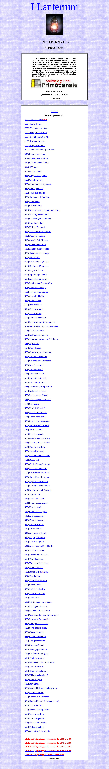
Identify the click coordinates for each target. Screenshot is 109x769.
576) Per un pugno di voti (36, 395)
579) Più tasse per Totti (35, 382)
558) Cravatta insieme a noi (37, 472)
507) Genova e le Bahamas (37, 696)
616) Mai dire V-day (34, 223)
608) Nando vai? (32, 257)
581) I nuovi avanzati (34, 373)
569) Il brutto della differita (37, 425)
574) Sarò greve (32, 404)
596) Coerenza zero (33, 309)
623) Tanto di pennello (35, 193)
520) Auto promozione (35, 640)
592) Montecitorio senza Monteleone (41, 326)
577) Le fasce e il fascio (35, 391)
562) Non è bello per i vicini (37, 455)
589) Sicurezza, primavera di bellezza (41, 339)
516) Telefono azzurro (34, 658)
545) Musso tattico (33, 528)
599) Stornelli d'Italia (34, 296)
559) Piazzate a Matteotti (36, 468)
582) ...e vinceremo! (34, 369)
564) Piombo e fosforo (35, 447)
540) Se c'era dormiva (34, 550)
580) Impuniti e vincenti (35, 378)
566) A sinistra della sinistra (37, 438)
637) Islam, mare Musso (36, 132)
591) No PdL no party (34, 330)
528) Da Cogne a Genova (36, 606)
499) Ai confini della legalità (37, 731)
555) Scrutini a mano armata (37, 485)
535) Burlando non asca (36, 572)
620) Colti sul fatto (33, 205)
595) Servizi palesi (33, 313)
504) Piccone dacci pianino (37, 709)
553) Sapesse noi (32, 494)
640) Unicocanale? (36, 119)
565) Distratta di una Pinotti (37, 442)
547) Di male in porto (34, 520)
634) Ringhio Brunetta (35, 145)
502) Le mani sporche (34, 718)
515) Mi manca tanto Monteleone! (40, 662)
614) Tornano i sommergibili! (38, 231)
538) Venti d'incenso (34, 559)
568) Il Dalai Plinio (33, 429)
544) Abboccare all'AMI (35, 533)
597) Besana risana (33, 305)
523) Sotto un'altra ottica (36, 628)
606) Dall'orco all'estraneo (36, 266)
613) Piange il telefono (35, 236)
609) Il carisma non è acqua (37, 253)
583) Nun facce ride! (34, 365)
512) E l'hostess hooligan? (36, 675)
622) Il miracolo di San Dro (37, 197)
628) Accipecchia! (33, 171)
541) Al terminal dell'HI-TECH (39, 546)
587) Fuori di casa (33, 348)
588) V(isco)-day (32, 343)
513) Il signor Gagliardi (35, 671)
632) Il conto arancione (35, 154)
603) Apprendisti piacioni (36, 279)
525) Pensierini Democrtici (37, 619)
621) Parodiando (32, 201)
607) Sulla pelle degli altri (36, 261)
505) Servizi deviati (33, 705)
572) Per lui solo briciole (36, 412)
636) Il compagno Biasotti (36, 137)
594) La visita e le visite (35, 317)
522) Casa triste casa (34, 632)
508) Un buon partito (34, 692)
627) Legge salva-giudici (36, 175)
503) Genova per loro (34, 714)
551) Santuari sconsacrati (36, 503)
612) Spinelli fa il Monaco (36, 240)
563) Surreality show (34, 451)
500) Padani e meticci (34, 727)
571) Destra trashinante (35, 416)
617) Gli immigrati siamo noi (38, 218)
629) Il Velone (31, 167)
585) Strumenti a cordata (36, 356)
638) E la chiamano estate (36, 128)
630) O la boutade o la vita (36, 162)
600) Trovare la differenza (36, 292)
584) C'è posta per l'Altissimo (38, 360)
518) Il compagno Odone (36, 649)
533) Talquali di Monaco (36, 580)
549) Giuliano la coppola (36, 511)
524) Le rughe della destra (36, 623)
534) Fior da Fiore (33, 576)
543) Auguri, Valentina (35, 537)
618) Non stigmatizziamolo (37, 214)
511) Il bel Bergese (33, 679)
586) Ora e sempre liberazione (38, 352)
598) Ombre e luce (33, 300)
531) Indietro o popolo (35, 593)
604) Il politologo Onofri (36, 274)
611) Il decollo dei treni (35, 244)
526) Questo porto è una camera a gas (41, 615)
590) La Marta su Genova (36, 335)
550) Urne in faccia (33, 507)
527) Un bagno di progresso (37, 610)
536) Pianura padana (34, 567)
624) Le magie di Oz (34, 188)
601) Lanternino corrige (35, 287)
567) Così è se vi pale (34, 434)
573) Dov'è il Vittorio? (35, 408)
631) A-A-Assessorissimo (36, 158)
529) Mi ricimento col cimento (38, 602)
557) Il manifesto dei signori (37, 477)
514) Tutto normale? (34, 666)
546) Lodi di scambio (34, 524)
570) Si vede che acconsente (37, 421)
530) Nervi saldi (32, 597)
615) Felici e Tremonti (35, 227)
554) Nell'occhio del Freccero (38, 490)
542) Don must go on (34, 541)
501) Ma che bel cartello (35, 722)
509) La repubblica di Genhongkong (41, 688)
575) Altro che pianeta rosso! (38, 399)
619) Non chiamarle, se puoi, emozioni (42, 210)
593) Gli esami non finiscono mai (40, 322)
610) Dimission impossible (37, 249)
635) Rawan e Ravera (34, 141)
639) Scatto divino (33, 124)
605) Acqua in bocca (34, 270)
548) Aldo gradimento (34, 516)
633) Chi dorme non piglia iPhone (40, 149)
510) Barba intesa (32, 684)
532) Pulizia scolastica (35, 589)
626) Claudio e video (34, 180)
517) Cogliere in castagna (36, 653)
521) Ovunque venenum (35, 636)
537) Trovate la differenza (36, 563)
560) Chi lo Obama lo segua (37, 464)
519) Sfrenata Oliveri (34, 645)
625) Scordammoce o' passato (38, 184)
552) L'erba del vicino (34, 498)
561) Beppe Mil (32, 460)
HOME (54, 111)
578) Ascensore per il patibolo (38, 386)
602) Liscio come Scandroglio (38, 283)
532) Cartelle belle (33, 584)
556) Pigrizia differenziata (36, 481)
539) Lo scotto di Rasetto (36, 554)
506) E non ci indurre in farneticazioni (42, 701)
